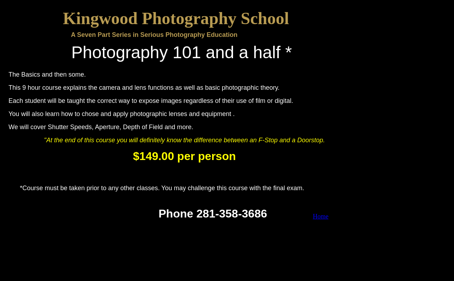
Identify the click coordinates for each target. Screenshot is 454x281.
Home (320, 216)
